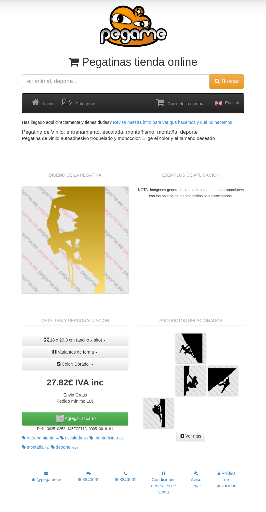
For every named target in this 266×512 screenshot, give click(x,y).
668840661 (88, 476)
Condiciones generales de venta (163, 482)
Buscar (227, 81)
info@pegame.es (46, 476)
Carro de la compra (180, 102)
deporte (64, 447)
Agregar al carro (75, 418)
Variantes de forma (75, 352)
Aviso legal (196, 479)
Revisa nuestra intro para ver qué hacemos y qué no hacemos (172, 122)
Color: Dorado (75, 364)
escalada (74, 437)
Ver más (191, 436)
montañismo (106, 437)
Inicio (42, 102)
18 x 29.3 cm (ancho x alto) (75, 339)
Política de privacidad (226, 479)
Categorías (79, 102)
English (226, 103)
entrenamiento (40, 437)
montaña (36, 447)
